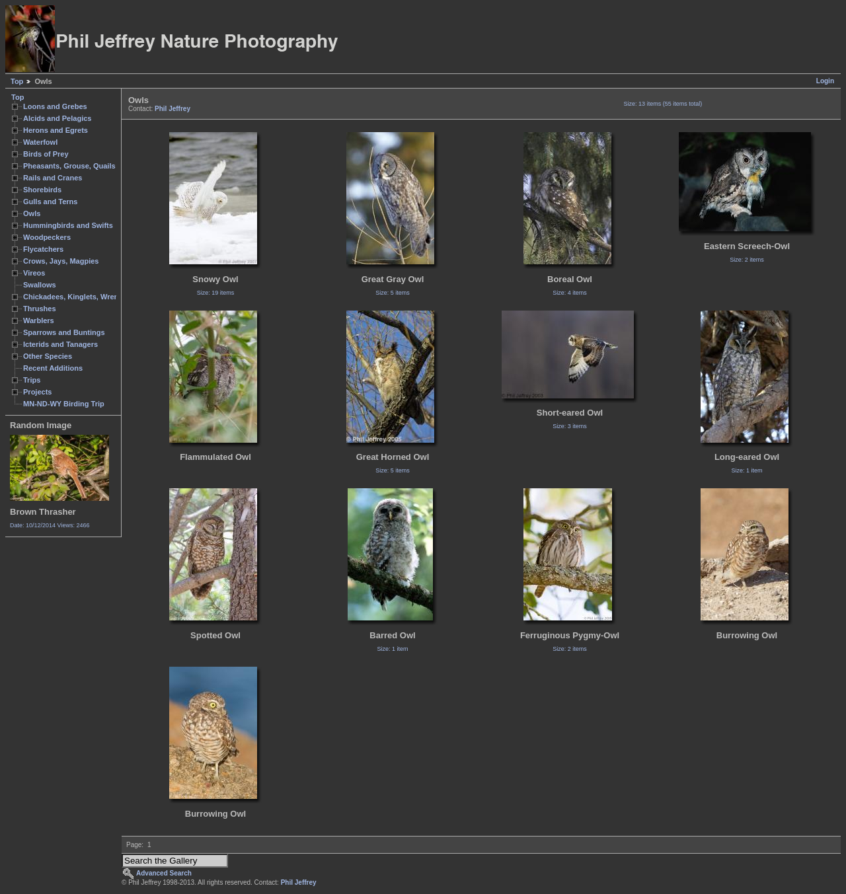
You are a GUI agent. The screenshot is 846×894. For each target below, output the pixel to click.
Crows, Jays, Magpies (61, 261)
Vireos (34, 273)
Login (825, 81)
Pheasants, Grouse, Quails (69, 166)
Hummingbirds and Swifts (68, 225)
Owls (31, 213)
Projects (37, 392)
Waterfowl (40, 142)
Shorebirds (42, 190)
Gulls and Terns (50, 201)
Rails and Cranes (52, 178)
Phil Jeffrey (172, 108)
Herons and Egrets (55, 130)
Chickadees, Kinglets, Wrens (72, 297)
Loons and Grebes (55, 106)
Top (17, 81)
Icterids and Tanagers (60, 344)
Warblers (38, 320)
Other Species (47, 356)
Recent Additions (53, 368)
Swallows (39, 285)
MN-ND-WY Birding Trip (63, 404)
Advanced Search (164, 873)
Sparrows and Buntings (64, 332)
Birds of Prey (46, 154)
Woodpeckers (47, 237)
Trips (31, 380)
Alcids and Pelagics (57, 118)
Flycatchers (43, 249)
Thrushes (39, 309)
